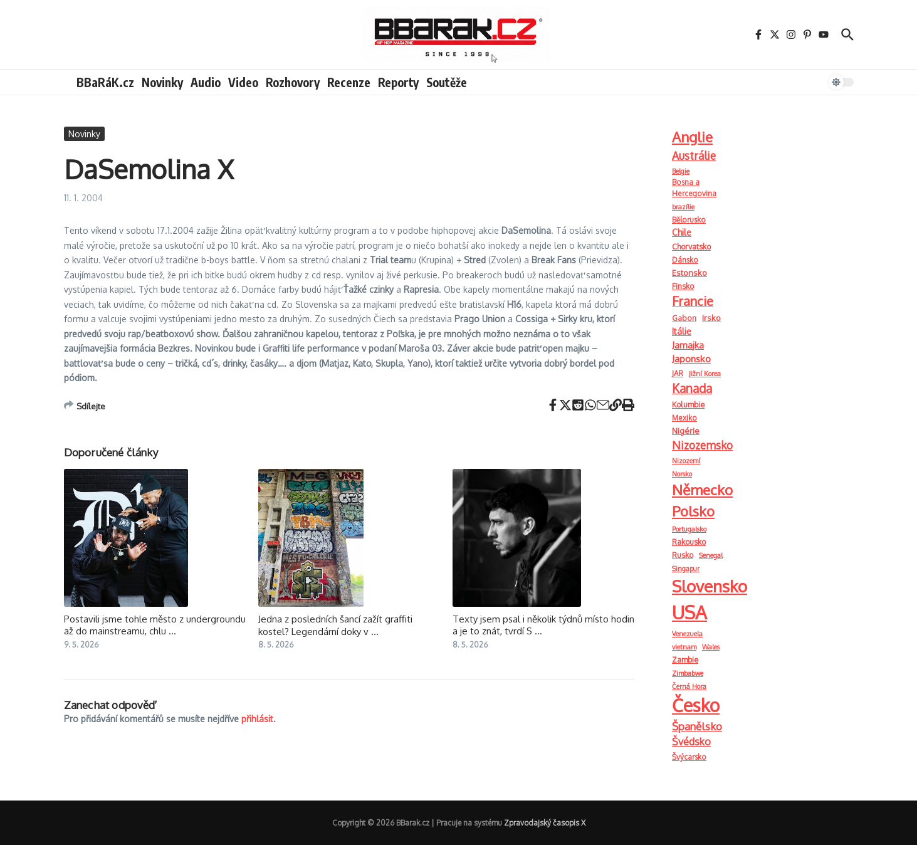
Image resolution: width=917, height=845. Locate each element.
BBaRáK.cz (105, 82)
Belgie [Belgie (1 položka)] (680, 171)
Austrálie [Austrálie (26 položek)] (694, 155)
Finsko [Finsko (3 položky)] (683, 286)
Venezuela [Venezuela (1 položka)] (687, 633)
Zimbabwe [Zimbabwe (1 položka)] (687, 673)
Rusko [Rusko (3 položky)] (682, 555)
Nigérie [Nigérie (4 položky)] (686, 431)
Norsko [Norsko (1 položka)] (682, 474)
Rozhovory (293, 82)
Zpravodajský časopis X (544, 822)
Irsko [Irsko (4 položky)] (711, 318)
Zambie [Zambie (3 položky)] (685, 659)
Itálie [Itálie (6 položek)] (681, 331)
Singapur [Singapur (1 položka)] (686, 568)
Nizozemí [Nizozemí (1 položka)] (686, 460)
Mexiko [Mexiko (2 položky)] (684, 417)
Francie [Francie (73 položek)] (692, 301)
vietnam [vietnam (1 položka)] (684, 647)
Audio (206, 82)
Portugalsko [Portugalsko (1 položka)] (689, 529)
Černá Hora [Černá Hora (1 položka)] (689, 686)
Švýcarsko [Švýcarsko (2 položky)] (689, 757)
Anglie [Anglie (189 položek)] (692, 136)
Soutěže (446, 82)
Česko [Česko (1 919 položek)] (696, 705)
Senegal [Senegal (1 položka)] (711, 555)
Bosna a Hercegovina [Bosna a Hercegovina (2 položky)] (694, 187)
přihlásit (257, 718)
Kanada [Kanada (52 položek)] (692, 388)
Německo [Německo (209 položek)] (702, 489)
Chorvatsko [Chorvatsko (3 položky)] (691, 246)
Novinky (162, 82)
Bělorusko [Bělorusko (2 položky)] (689, 219)
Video (243, 82)
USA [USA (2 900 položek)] (689, 612)
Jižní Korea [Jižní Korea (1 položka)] (705, 373)
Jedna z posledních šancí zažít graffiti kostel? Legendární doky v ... (335, 625)
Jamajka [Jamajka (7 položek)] (688, 344)
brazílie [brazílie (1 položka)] (683, 206)
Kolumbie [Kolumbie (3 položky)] (688, 404)
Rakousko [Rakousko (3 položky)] (689, 542)
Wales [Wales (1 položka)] (711, 647)
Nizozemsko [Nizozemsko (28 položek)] (702, 445)
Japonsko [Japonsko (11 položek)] (691, 358)
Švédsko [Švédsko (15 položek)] (691, 741)
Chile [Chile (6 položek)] (681, 232)
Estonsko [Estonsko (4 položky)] (689, 273)
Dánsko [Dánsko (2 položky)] (685, 260)
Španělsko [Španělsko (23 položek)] (697, 726)
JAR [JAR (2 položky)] (677, 373)
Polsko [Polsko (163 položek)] (693, 511)
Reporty (398, 82)
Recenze (348, 82)
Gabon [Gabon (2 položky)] (684, 318)
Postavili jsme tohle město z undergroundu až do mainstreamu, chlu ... (155, 625)
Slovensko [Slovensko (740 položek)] (709, 585)
